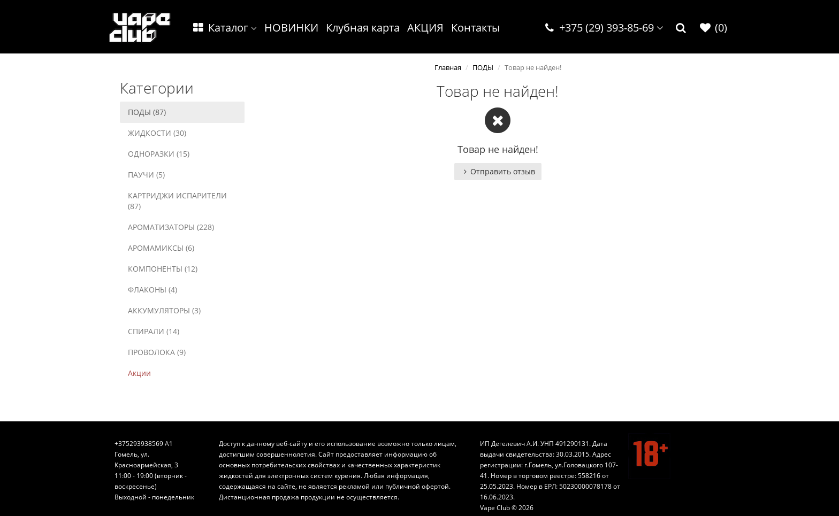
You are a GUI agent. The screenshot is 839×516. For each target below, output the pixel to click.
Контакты (475, 27)
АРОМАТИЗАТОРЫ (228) (171, 227)
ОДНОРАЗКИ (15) (158, 154)
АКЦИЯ (425, 27)
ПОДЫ (482, 67)
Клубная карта (363, 27)
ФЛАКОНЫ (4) (152, 289)
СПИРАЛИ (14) (153, 331)
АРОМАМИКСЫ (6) (161, 248)
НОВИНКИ (291, 27)
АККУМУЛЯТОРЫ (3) (164, 310)
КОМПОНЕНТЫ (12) (162, 269)
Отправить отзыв (498, 171)
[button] (681, 28)
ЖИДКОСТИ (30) (157, 133)
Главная (447, 67)
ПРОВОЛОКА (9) (157, 352)
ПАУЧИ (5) (146, 175)
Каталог (224, 27)
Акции (139, 373)
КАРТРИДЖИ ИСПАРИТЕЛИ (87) (177, 200)
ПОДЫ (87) (147, 112)
